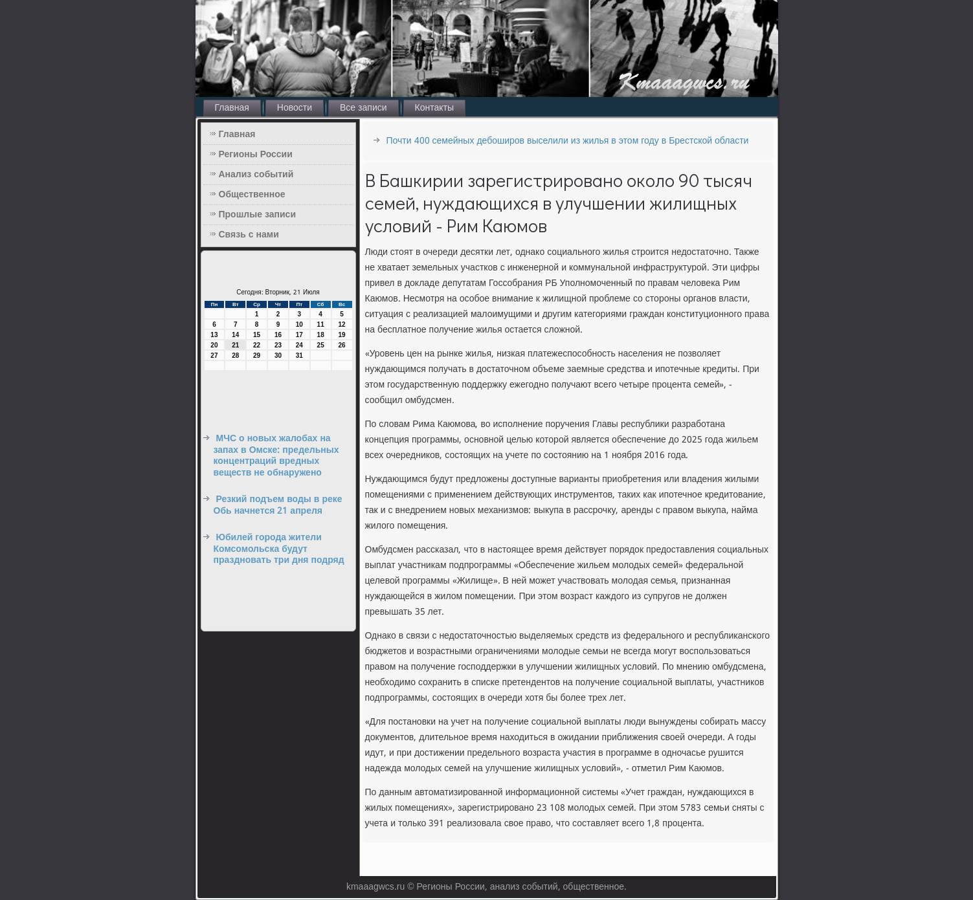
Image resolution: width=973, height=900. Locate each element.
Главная (232, 108)
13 (214, 334)
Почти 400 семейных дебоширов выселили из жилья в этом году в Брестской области (567, 141)
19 (341, 334)
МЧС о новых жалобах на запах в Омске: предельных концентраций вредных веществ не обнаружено (276, 456)
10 (299, 324)
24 (299, 345)
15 (256, 334)
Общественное (252, 195)
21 (235, 345)
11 (320, 324)
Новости (294, 108)
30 (278, 355)
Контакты (434, 108)
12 (341, 324)
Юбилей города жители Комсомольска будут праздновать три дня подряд (279, 549)
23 (278, 345)
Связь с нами (249, 235)
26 (341, 345)
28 (235, 355)
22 (256, 345)
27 (214, 355)
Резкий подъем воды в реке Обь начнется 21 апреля (278, 505)
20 (214, 345)
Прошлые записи (257, 215)
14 (235, 334)
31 (299, 355)
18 (320, 334)
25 (320, 345)
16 (278, 334)
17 (299, 334)
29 (256, 355)
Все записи (363, 108)
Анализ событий (256, 174)
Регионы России (256, 154)
